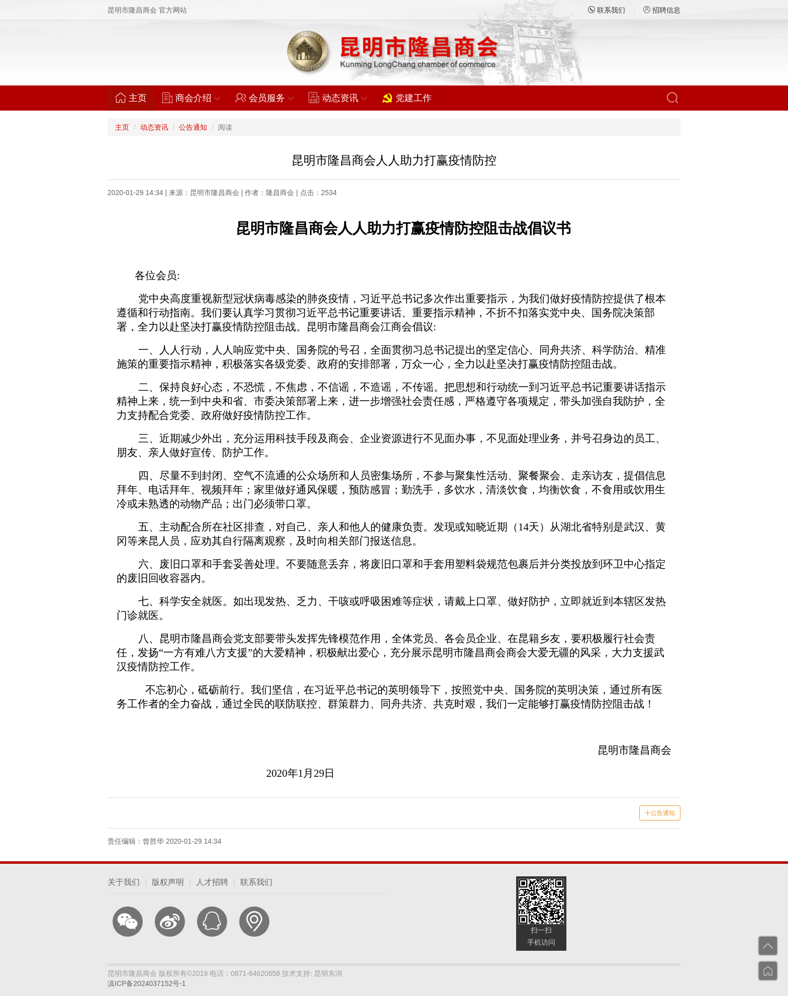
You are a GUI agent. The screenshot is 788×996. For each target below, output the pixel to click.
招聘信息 (661, 10)
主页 (134, 97)
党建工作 (407, 97)
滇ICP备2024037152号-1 (147, 983)
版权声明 (168, 882)
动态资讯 (154, 127)
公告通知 (193, 127)
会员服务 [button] (264, 97)
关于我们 (124, 882)
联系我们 (606, 10)
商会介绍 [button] (191, 97)
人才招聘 (212, 882)
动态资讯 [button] (338, 97)
